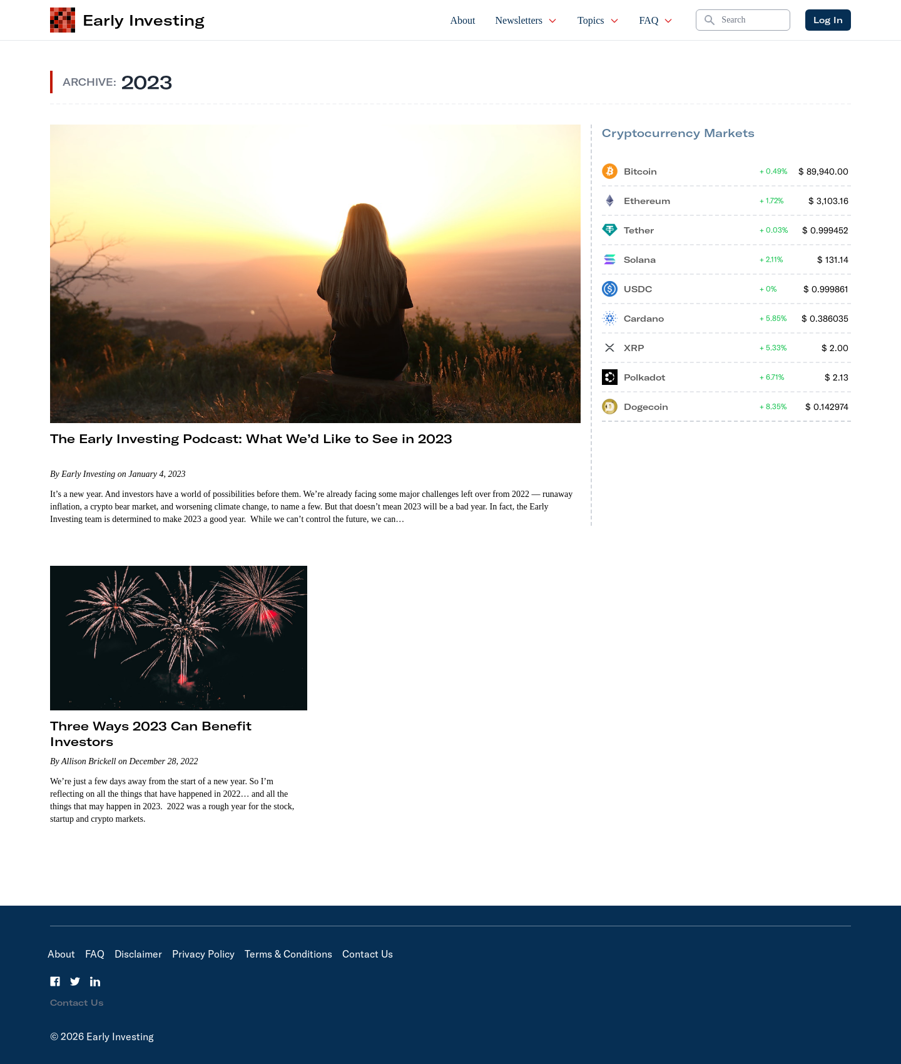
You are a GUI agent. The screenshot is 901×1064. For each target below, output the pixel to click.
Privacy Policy (203, 954)
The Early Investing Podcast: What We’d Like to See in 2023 (251, 438)
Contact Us (367, 954)
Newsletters (527, 20)
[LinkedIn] (95, 981)
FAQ (656, 20)
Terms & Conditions (288, 954)
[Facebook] (55, 981)
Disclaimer (138, 954)
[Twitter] (75, 981)
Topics (598, 20)
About (463, 20)
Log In (828, 20)
